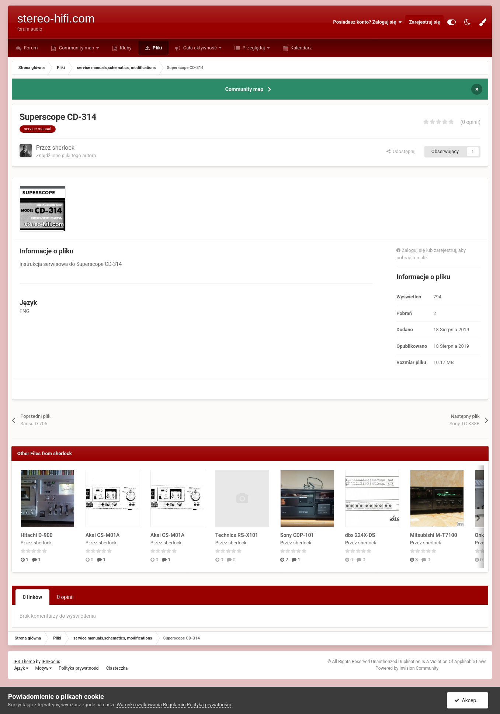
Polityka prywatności (79, 668)
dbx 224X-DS (360, 535)
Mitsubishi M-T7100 (433, 535)
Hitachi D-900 (37, 535)
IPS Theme (24, 661)
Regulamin (174, 704)
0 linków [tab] (32, 597)
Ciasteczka (117, 668)
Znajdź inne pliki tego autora (66, 155)
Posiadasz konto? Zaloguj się (367, 22)
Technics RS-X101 (236, 535)
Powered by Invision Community (406, 668)
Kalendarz (300, 48)
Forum (30, 48)
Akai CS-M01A (103, 535)
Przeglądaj (253, 48)
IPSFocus (51, 661)
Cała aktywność (200, 48)
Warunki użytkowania (139, 704)
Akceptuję (469, 700)
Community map (76, 48)
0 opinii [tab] (65, 597)
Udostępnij (401, 151)
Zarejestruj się (424, 22)
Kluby (125, 48)
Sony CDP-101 (297, 535)
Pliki (157, 48)
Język (21, 668)
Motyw (43, 668)
